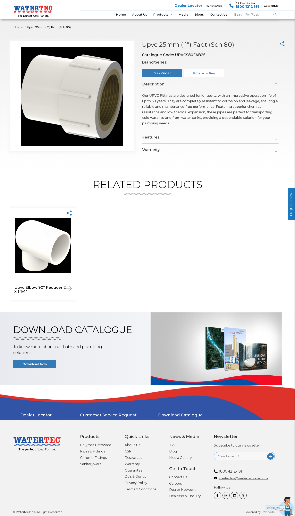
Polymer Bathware (95, 445)
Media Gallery (180, 458)
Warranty (132, 464)
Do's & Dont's (135, 476)
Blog (173, 451)
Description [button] (153, 84)
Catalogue (271, 6)
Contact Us (178, 477)
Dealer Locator (188, 5)
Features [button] (151, 137)
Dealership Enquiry (185, 496)
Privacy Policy (136, 483)
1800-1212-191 (230, 471)
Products (162, 14)
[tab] (210, 85)
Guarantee (134, 470)
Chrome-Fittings (93, 458)
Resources (133, 458)
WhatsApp (214, 6)
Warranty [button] (151, 150)
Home (18, 27)
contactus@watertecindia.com (243, 478)
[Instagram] (225, 495)
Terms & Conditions (140, 489)
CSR (128, 451)
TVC (172, 445)
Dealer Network (182, 490)
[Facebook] (216, 495)
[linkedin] (233, 495)
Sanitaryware (91, 464)
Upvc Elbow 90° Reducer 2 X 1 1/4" (40, 289)
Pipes (253, 14)
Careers (175, 483)
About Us (132, 445)
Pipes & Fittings (92, 451)
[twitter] (242, 495)
